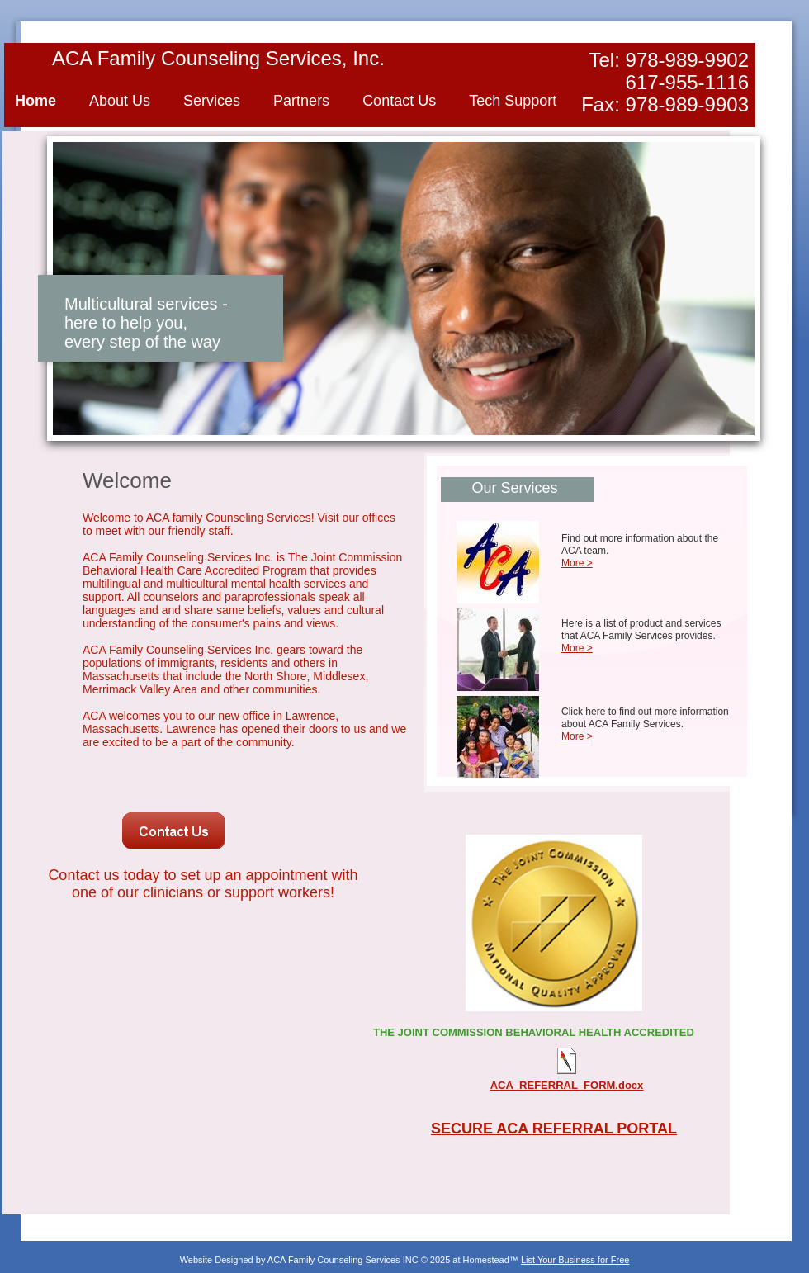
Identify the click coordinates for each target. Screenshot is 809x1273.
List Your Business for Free (575, 1260)
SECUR (457, 1128)
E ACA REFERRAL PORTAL (580, 1128)
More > (577, 563)
